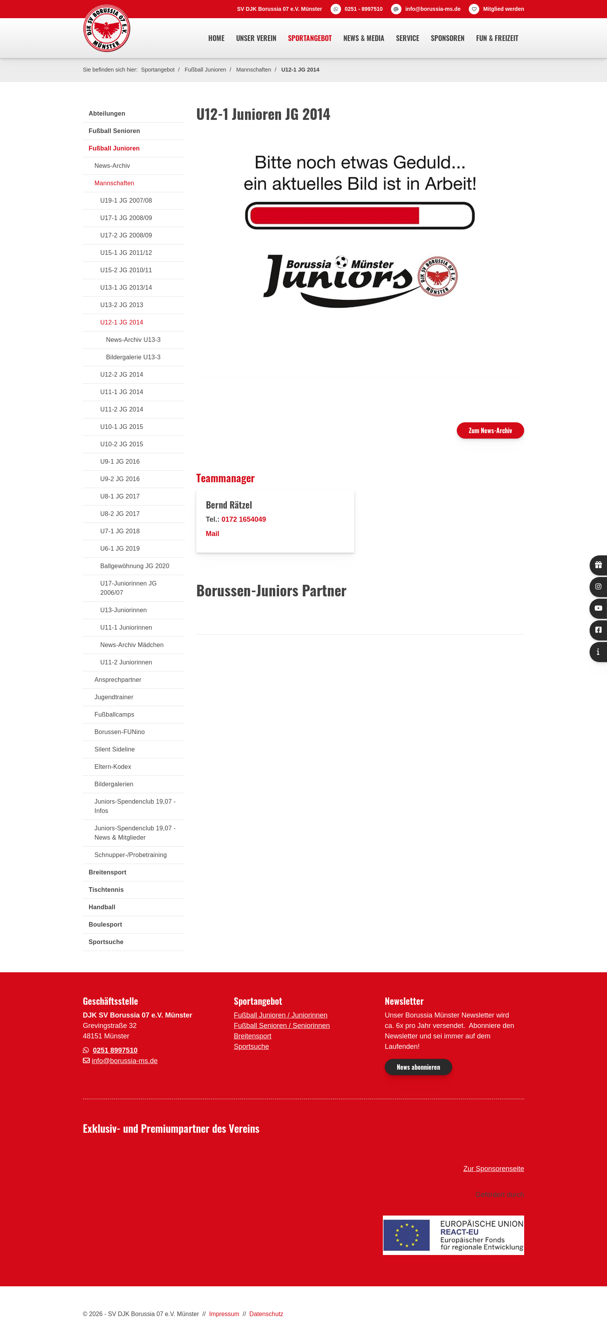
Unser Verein (256, 38)
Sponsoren (448, 38)
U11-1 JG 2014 (121, 392)
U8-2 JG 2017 (120, 514)
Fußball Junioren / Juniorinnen (281, 1015)
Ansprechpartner (117, 679)
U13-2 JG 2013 (121, 305)
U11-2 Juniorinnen (126, 662)
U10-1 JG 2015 (121, 426)
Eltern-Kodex (112, 766)
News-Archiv (112, 165)
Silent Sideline (114, 749)
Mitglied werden (503, 9)
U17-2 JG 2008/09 (126, 235)
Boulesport (105, 924)
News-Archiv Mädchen (132, 645)
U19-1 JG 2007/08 (126, 200)
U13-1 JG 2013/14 (126, 287)
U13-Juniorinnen (123, 610)
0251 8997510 (115, 1050)
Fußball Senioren (114, 131)
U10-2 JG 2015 (121, 444)
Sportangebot (310, 38)
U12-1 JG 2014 (300, 70)
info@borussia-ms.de (433, 9)
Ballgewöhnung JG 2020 (135, 566)
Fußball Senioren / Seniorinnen (282, 1026)
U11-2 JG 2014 (121, 409)
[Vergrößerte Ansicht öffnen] (360, 252)
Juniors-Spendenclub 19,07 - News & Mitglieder (135, 833)
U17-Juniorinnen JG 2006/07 (128, 588)
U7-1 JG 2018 (120, 531)
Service (407, 38)
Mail (212, 534)
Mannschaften (253, 70)
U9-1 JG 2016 (120, 461)
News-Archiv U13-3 (133, 339)
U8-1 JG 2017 (120, 496)
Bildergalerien (114, 784)
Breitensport (108, 872)
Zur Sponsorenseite (493, 1169)
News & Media (363, 38)
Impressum (224, 1314)
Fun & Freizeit (497, 38)
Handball (102, 907)
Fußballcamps (114, 714)
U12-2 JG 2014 (121, 374)
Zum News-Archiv (490, 430)
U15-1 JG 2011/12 (126, 252)
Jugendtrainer (113, 697)
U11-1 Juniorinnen (126, 627)
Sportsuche (106, 942)
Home (216, 38)
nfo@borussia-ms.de (125, 1061)
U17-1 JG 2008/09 (126, 218)
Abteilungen (107, 113)
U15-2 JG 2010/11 (126, 270)
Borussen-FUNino (119, 732)
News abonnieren (418, 1067)
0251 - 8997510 (363, 9)
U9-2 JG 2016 (120, 479)
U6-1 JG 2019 (120, 548)
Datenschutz (266, 1314)
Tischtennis (106, 889)
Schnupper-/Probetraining (130, 855)
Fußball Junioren (205, 70)
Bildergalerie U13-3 (133, 357)
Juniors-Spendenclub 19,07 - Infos (135, 806)
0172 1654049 (243, 519)
